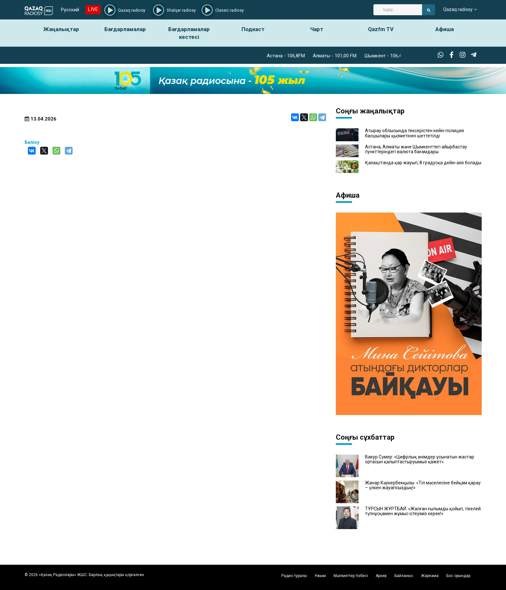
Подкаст (253, 29)
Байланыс (403, 575)
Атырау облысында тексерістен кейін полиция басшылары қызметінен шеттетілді (414, 133)
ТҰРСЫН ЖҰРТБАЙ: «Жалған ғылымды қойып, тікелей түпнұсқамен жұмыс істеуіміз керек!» (423, 511)
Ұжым (320, 575)
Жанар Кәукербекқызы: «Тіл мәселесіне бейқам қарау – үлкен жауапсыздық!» (423, 485)
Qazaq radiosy (458, 9)
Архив (381, 575)
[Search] (397, 9)
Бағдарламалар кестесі (189, 33)
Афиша (444, 29)
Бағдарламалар (125, 29)
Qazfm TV (381, 29)
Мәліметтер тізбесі (351, 575)
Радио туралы (294, 575)
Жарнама (430, 575)
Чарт (316, 29)
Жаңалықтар (61, 29)
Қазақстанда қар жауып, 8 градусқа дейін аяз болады (423, 162)
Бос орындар (458, 575)
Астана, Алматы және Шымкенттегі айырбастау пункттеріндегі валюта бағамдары (416, 149)
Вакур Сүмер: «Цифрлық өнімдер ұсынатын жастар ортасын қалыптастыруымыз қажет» (419, 459)
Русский (70, 10)
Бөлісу (32, 142)
